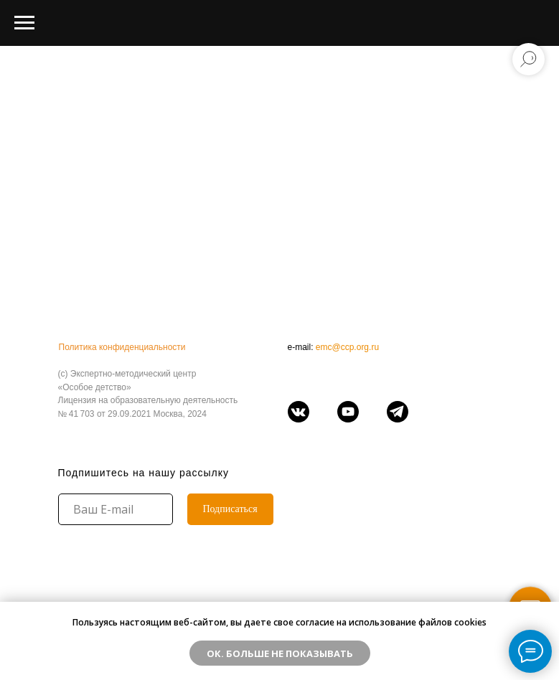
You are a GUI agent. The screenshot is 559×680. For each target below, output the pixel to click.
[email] (115, 509)
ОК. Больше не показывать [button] (280, 653)
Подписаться (229, 509)
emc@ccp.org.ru (347, 347)
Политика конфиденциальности (122, 347)
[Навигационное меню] (24, 23)
